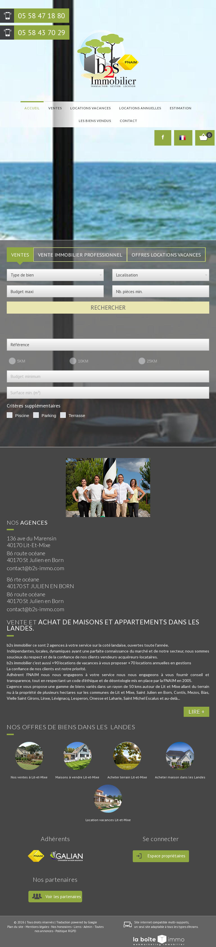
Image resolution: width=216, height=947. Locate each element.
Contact (108, 115)
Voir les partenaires (63, 888)
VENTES (20, 246)
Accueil (26, 107)
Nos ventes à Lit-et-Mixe (29, 769)
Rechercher (108, 299)
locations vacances (73, 107)
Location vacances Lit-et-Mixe (108, 811)
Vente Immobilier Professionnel (80, 246)
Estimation (152, 107)
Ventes (43, 107)
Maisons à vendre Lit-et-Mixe (77, 769)
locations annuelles (117, 107)
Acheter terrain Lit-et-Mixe (127, 769)
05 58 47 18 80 (41, 15)
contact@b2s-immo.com (35, 560)
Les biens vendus (181, 107)
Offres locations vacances (166, 246)
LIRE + (196, 703)
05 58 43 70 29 (41, 32)
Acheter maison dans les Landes (180, 769)
